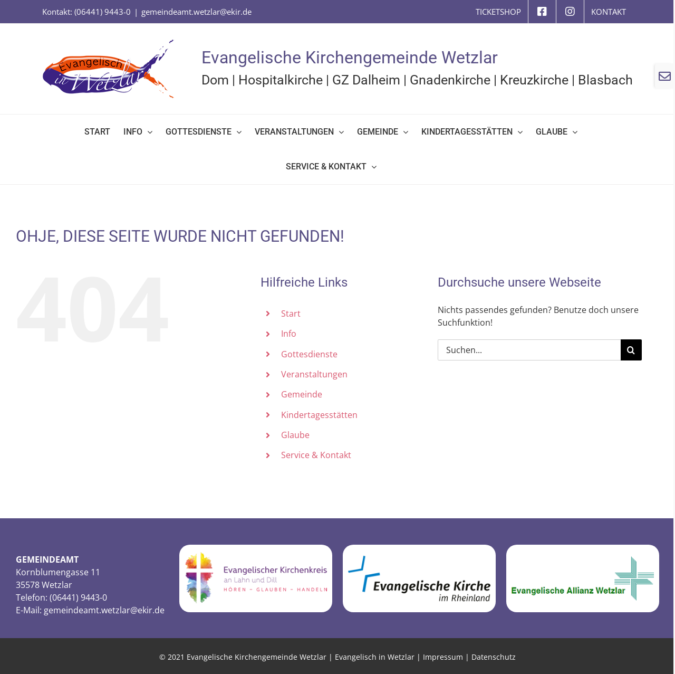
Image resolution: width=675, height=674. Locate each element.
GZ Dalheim (366, 80)
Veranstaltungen (314, 374)
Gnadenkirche (450, 80)
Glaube (295, 435)
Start (291, 313)
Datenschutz (493, 657)
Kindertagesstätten (319, 415)
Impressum (443, 657)
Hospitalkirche (280, 80)
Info (288, 333)
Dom (215, 80)
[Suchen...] (529, 349)
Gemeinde (301, 394)
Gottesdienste (309, 354)
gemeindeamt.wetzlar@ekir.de (196, 11)
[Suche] (631, 349)
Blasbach (605, 80)
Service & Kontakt (316, 455)
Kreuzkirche (534, 80)
